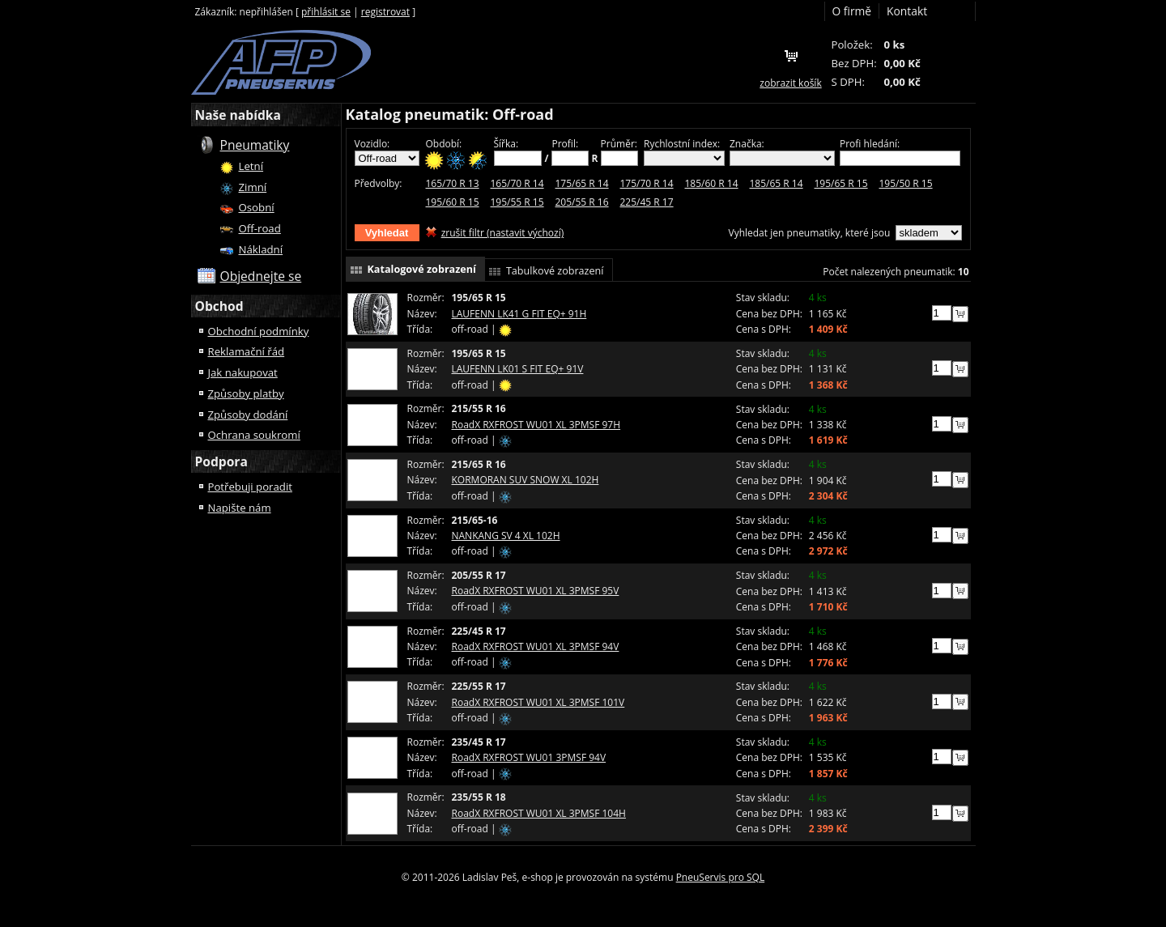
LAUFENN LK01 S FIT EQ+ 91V (518, 369)
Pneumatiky (255, 145)
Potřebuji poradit (250, 486)
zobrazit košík (790, 83)
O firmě (852, 11)
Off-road (260, 228)
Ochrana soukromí (254, 434)
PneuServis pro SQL (720, 877)
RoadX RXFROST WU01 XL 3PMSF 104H (539, 813)
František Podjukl (281, 62)
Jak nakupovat (243, 372)
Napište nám (239, 507)
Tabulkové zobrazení (555, 271)
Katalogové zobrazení (422, 269)
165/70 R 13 (452, 183)
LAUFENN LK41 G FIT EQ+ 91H (519, 314)
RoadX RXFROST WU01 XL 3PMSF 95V (535, 590)
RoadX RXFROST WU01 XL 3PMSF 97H (536, 425)
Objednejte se (261, 276)
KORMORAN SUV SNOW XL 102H (525, 480)
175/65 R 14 (582, 183)
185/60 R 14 (711, 183)
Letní (251, 166)
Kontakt (907, 11)
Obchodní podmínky (258, 331)
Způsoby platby (246, 393)
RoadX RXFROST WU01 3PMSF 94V (529, 757)
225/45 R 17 (647, 202)
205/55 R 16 (582, 202)
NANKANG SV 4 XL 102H (506, 535)
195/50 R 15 (906, 183)
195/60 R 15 (452, 202)
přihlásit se (326, 12)
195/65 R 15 (841, 183)
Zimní (253, 187)
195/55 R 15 (517, 202)
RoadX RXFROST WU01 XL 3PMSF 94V (535, 646)
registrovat (385, 12)
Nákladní (261, 249)
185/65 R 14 (776, 183)
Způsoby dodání (248, 414)
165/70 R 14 (517, 183)
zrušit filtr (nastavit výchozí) (502, 233)
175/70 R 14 (647, 183)
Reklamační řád (246, 351)
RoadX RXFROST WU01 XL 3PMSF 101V (538, 702)
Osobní (256, 207)
